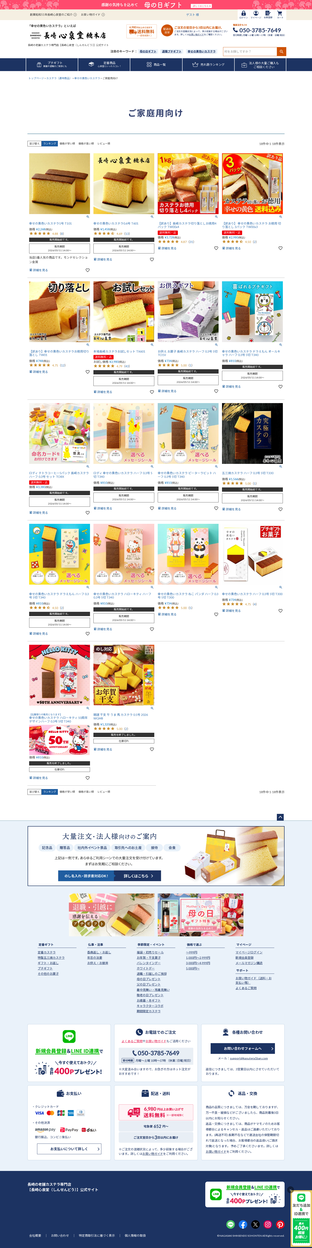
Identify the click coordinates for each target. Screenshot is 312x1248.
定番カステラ (47, 952)
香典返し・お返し (99, 952)
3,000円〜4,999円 (198, 963)
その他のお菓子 (48, 973)
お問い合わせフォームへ (243, 1048)
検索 (281, 51)
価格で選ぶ (194, 944)
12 (62, 365)
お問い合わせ (60, 1235)
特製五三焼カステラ (51, 957)
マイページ (243, 944)
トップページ (36, 78)
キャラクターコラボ (150, 1006)
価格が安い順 (67, 143)
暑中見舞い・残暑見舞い (153, 990)
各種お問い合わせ (247, 1032)
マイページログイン (249, 952)
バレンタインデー (149, 963)
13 (127, 233)
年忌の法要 (94, 957)
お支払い (73, 1093)
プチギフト (45, 968)
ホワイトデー (146, 968)
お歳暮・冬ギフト (149, 1000)
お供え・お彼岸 (97, 963)
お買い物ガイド (90, 14)
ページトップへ (280, 817)
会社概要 (35, 1235)
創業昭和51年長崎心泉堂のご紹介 (51, 14)
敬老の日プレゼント (150, 995)
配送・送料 (160, 1093)
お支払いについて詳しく (69, 1149)
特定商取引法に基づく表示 (97, 1235)
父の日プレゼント (149, 984)
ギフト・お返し (48, 963)
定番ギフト (46, 944)
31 (191, 242)
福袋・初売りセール (150, 952)
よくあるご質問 (246, 988)
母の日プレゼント (149, 979)
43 (127, 366)
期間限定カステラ (149, 1011)
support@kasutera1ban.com (249, 1058)
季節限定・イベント (151, 944)
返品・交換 (247, 1093)
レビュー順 (103, 143)
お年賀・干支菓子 (149, 957)
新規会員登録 (245, 957)
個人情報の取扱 (135, 1235)
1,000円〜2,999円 (198, 957)
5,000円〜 (193, 968)
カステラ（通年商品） (59, 78)
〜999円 (191, 952)
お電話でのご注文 (160, 1032)
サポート (242, 970)
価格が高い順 (86, 143)
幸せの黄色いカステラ (87, 78)
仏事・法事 (95, 944)
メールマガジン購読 (249, 963)
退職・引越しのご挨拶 (152, 973)
